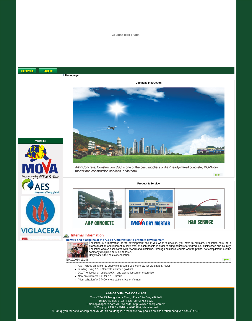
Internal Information (86, 235)
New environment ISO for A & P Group (100, 276)
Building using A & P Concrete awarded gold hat (105, 269)
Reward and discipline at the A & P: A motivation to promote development (115, 239)
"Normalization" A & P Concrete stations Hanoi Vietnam (109, 279)
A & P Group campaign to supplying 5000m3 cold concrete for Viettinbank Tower (124, 265)
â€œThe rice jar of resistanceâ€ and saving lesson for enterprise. (116, 272)
